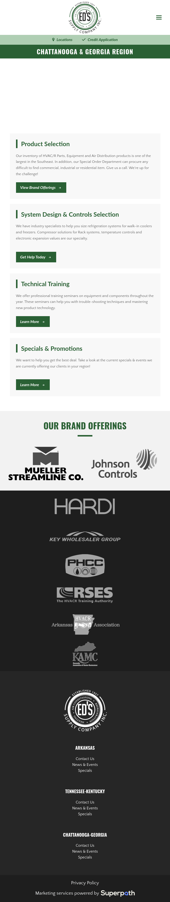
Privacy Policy (85, 883)
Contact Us (85, 759)
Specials (85, 770)
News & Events (85, 764)
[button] (159, 17)
